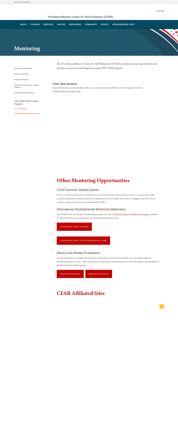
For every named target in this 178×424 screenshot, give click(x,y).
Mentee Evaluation (99, 274)
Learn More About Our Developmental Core (83, 240)
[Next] (161, 306)
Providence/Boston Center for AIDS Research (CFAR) (80, 12)
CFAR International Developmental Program (130, 214)
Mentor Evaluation (70, 274)
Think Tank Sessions (66, 83)
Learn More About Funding (74, 227)
